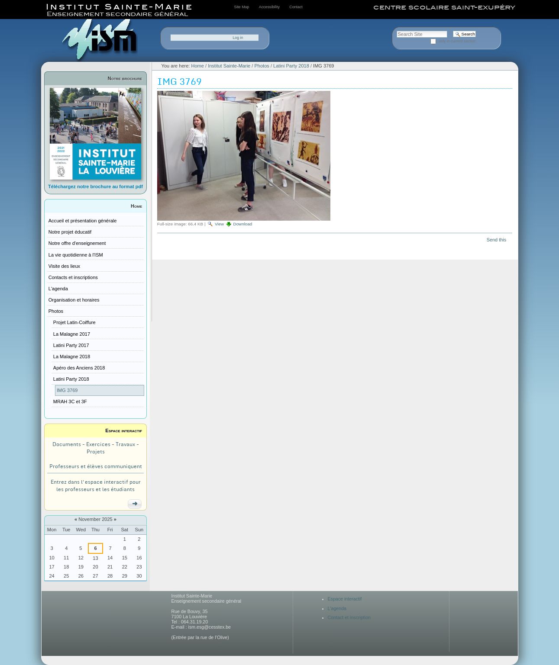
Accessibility (269, 7)
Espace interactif (123, 430)
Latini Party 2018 (291, 65)
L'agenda (337, 608)
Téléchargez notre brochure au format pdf (95, 186)
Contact (295, 7)
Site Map (241, 7)
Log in (238, 37)
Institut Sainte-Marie (229, 65)
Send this (496, 239)
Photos (261, 65)
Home (136, 206)
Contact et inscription (349, 617)
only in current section (457, 41)
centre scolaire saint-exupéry (444, 7)
